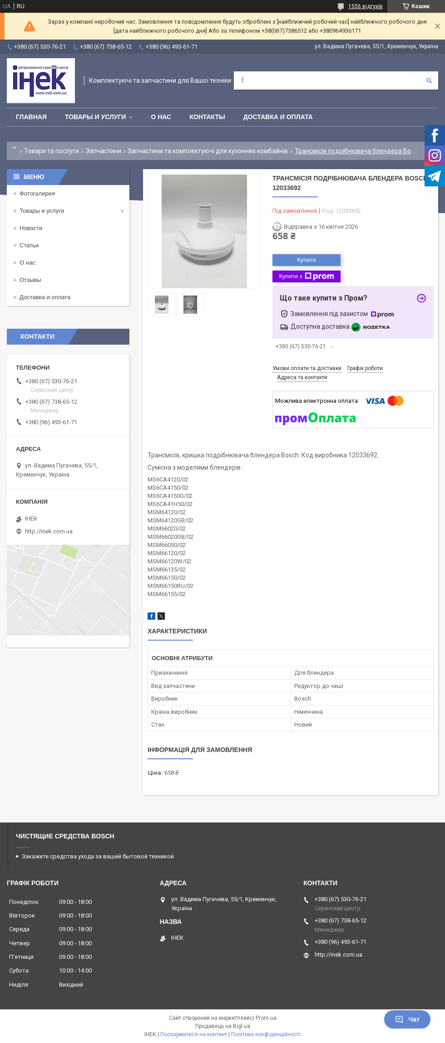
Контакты (207, 116)
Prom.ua (266, 1018)
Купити (306, 259)
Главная (31, 116)
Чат (407, 1019)
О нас (161, 116)
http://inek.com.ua (49, 531)
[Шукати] (429, 80)
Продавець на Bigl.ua (222, 1026)
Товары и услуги (95, 116)
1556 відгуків (365, 6)
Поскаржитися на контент (193, 1034)
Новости (31, 228)
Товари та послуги (51, 151)
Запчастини (103, 151)
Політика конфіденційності (266, 1034)
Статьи (29, 245)
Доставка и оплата (278, 116)
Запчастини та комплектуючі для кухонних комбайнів (208, 151)
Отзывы (30, 279)
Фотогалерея (37, 193)
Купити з (306, 276)
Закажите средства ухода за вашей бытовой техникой (98, 856)
